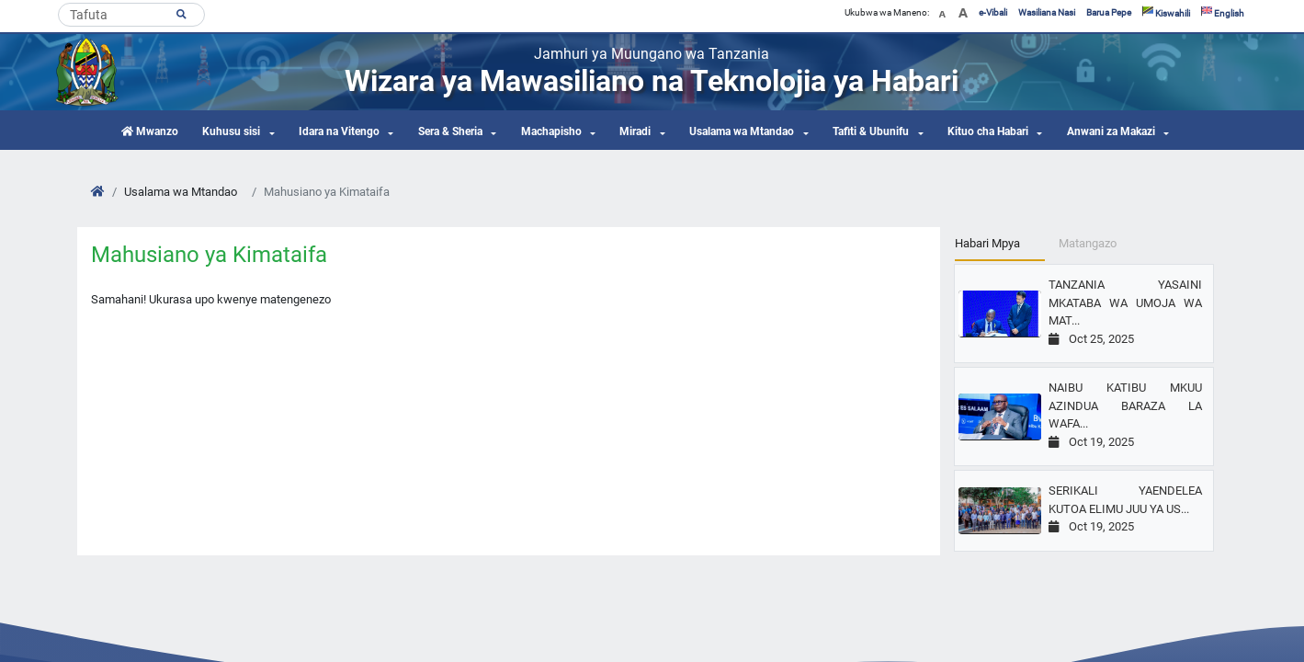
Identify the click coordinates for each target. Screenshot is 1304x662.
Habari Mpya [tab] (987, 243)
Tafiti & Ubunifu (871, 131)
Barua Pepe (1108, 12)
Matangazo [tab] (1088, 243)
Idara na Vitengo (339, 131)
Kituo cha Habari (987, 131)
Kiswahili (1166, 12)
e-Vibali (993, 12)
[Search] (131, 15)
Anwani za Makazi (1111, 131)
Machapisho (551, 131)
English (1222, 12)
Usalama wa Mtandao (741, 131)
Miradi (635, 131)
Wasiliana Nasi (1046, 12)
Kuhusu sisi (231, 131)
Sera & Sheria (450, 131)
